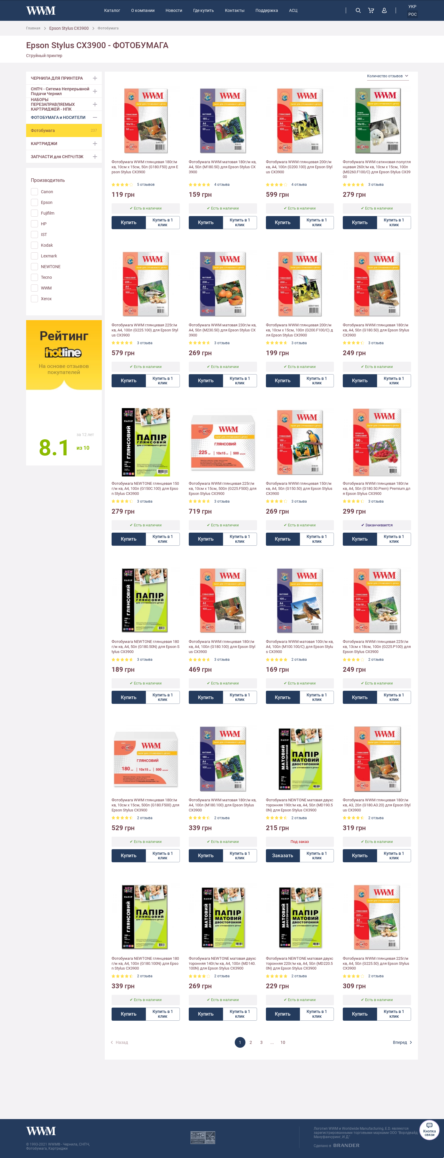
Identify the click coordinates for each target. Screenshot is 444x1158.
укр (412, 6)
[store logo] (41, 10)
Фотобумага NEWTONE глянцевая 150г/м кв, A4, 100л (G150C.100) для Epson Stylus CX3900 (145, 488)
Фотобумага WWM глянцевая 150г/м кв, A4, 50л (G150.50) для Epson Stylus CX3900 (299, 488)
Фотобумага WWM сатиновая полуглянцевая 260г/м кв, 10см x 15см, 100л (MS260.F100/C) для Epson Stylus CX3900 (377, 169)
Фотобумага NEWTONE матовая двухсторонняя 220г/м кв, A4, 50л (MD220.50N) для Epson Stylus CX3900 (299, 963)
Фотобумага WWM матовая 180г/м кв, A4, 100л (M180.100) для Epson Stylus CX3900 (222, 805)
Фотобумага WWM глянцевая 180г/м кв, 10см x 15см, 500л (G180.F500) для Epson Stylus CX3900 (145, 805)
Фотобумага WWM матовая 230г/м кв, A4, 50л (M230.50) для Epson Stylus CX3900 (222, 330)
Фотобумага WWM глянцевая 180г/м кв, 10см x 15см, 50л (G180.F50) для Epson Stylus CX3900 (145, 167)
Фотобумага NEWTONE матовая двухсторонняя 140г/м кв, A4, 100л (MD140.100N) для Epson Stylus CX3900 (222, 963)
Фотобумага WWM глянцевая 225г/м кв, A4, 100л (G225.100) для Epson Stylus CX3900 (145, 330)
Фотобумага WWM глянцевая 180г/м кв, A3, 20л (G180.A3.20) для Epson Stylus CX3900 (376, 805)
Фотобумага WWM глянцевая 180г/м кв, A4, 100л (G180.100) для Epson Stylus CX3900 (222, 646)
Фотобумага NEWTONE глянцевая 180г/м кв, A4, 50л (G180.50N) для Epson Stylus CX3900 (146, 646)
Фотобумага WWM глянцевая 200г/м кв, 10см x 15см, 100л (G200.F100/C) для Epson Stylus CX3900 (299, 330)
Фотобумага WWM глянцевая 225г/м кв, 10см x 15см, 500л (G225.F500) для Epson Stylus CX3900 (222, 488)
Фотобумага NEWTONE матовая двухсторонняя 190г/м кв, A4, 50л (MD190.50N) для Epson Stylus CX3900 (299, 805)
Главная (33, 28)
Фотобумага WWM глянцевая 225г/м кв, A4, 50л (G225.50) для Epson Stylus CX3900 (376, 963)
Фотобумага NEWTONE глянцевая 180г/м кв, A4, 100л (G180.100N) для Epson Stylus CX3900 (145, 963)
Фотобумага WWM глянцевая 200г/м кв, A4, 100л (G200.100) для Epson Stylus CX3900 (299, 167)
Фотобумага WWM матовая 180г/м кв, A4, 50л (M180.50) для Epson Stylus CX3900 (222, 167)
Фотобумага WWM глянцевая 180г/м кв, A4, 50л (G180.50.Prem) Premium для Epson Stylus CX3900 (376, 488)
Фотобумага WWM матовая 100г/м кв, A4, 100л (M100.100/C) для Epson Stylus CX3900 (300, 646)
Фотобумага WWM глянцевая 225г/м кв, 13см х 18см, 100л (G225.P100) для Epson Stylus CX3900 (377, 646)
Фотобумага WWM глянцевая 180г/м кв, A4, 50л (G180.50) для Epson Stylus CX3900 (376, 330)
